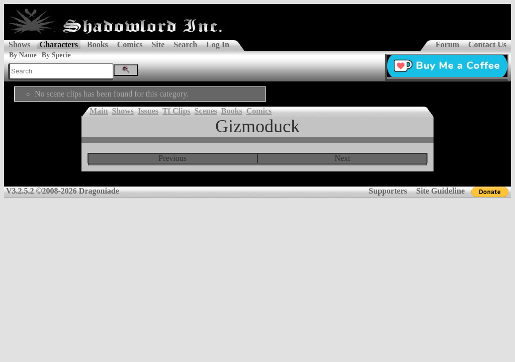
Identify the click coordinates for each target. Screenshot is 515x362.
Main (99, 111)
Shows (20, 44)
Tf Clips (176, 111)
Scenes (206, 111)
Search (185, 44)
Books (97, 44)
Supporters (388, 191)
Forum (447, 44)
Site (157, 44)
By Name (23, 55)
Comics (130, 44)
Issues (148, 111)
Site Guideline (440, 191)
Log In (217, 44)
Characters (59, 44)
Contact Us (487, 44)
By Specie (56, 55)
